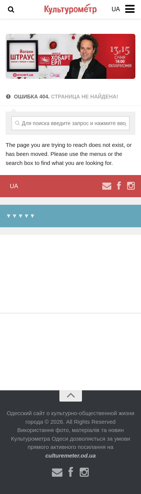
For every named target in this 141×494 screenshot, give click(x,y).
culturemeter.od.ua (70, 455)
